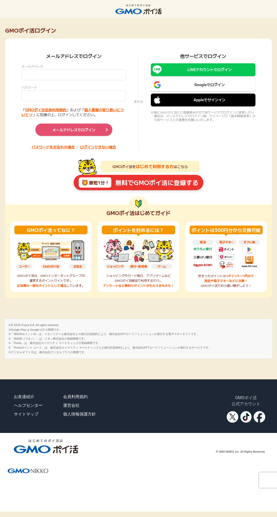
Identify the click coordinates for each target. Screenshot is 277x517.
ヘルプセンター (28, 405)
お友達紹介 (24, 396)
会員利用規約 (75, 396)
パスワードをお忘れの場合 (53, 146)
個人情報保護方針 (79, 414)
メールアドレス (32, 66)
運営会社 (71, 405)
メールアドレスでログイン (73, 129)
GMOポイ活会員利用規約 (45, 109)
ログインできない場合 (98, 146)
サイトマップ (26, 414)
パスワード (29, 87)
